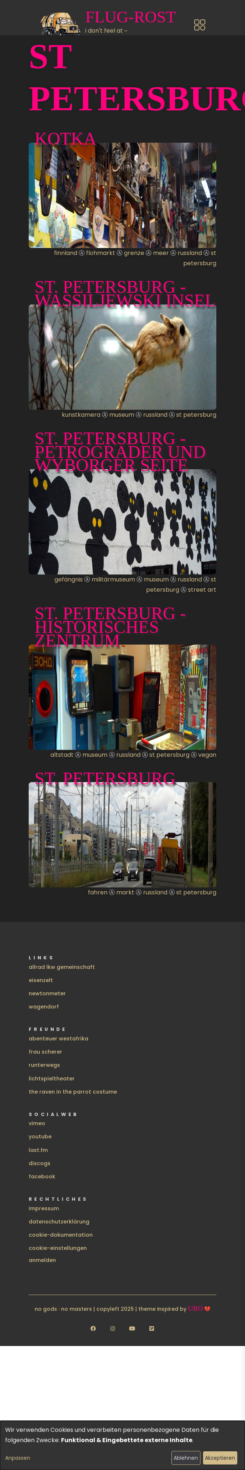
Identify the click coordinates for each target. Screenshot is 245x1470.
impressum (44, 1208)
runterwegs (44, 1065)
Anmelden (42, 1260)
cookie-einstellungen (58, 1248)
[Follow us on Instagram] (112, 1328)
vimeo (37, 1123)
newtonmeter (47, 993)
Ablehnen (186, 1458)
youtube (40, 1136)
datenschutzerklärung (59, 1221)
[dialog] (122, 1445)
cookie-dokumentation (61, 1235)
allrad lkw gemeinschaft (62, 967)
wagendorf (44, 1006)
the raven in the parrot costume (73, 1091)
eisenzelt (41, 980)
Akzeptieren (220, 1458)
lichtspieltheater (52, 1078)
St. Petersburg (105, 778)
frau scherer (45, 1051)
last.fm (38, 1150)
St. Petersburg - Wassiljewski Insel (125, 293)
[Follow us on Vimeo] (151, 1328)
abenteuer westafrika (58, 1038)
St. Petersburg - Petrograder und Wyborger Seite (120, 451)
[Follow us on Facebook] (93, 1328)
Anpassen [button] (17, 1458)
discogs (39, 1163)
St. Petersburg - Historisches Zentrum (110, 626)
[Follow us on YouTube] (132, 1328)
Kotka (65, 138)
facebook (42, 1176)
